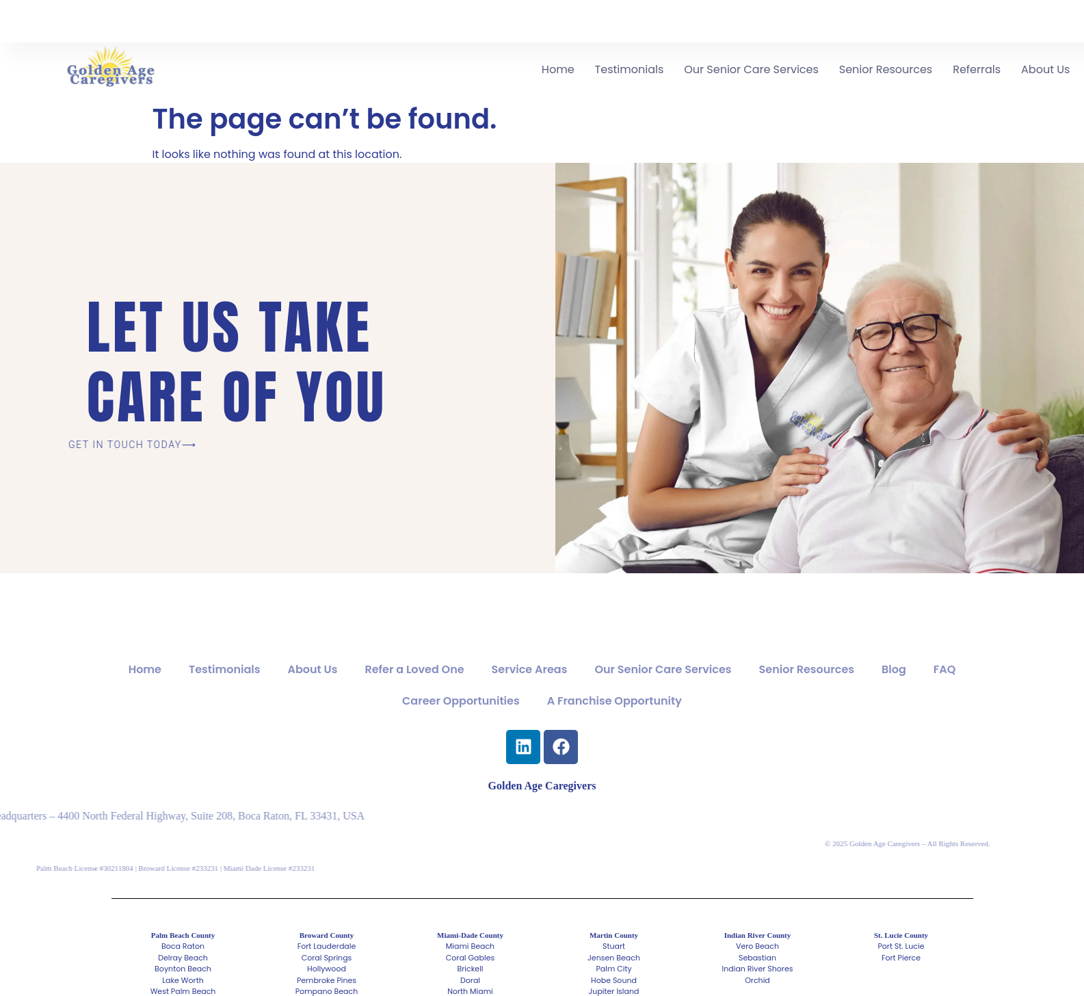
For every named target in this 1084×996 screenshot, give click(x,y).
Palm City (613, 968)
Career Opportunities (461, 721)
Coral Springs (327, 957)
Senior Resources (964, 69)
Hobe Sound (614, 980)
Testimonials (708, 69)
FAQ (945, 689)
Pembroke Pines (326, 980)
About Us (312, 689)
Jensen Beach (613, 957)
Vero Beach (757, 946)
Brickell (470, 968)
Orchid (757, 980)
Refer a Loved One (414, 689)
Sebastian (757, 957)
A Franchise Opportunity (614, 721)
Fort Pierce (901, 957)
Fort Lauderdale (327, 946)
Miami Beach (470, 946)
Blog (894, 689)
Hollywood (326, 968)
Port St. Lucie (900, 946)
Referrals (1055, 69)
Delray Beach (183, 957)
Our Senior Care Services (830, 69)
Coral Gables (470, 957)
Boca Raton (182, 946)
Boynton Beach (183, 968)
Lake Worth (183, 980)
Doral (470, 980)
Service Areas (530, 689)
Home (636, 69)
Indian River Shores (757, 968)
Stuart (614, 946)
